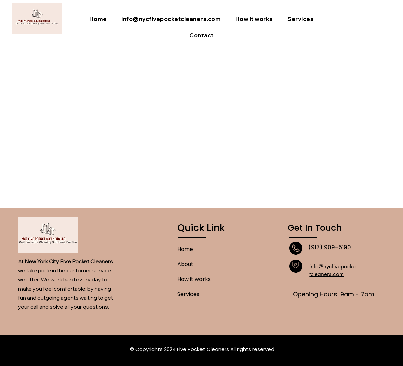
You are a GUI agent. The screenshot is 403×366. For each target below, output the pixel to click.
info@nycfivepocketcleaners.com (332, 270)
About (185, 264)
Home (185, 249)
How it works (194, 279)
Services (188, 294)
